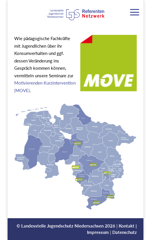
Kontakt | (128, 225)
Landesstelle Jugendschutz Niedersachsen (62, 225)
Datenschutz (124, 232)
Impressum (98, 232)
